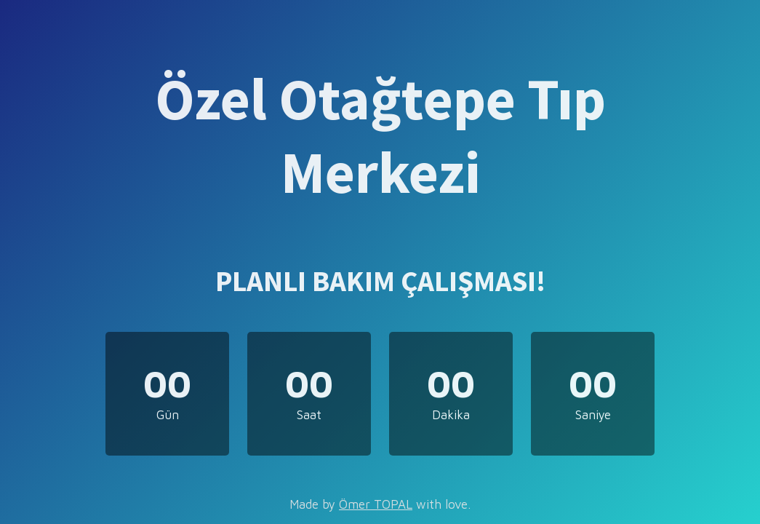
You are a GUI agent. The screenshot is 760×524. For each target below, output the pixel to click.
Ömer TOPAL (375, 504)
